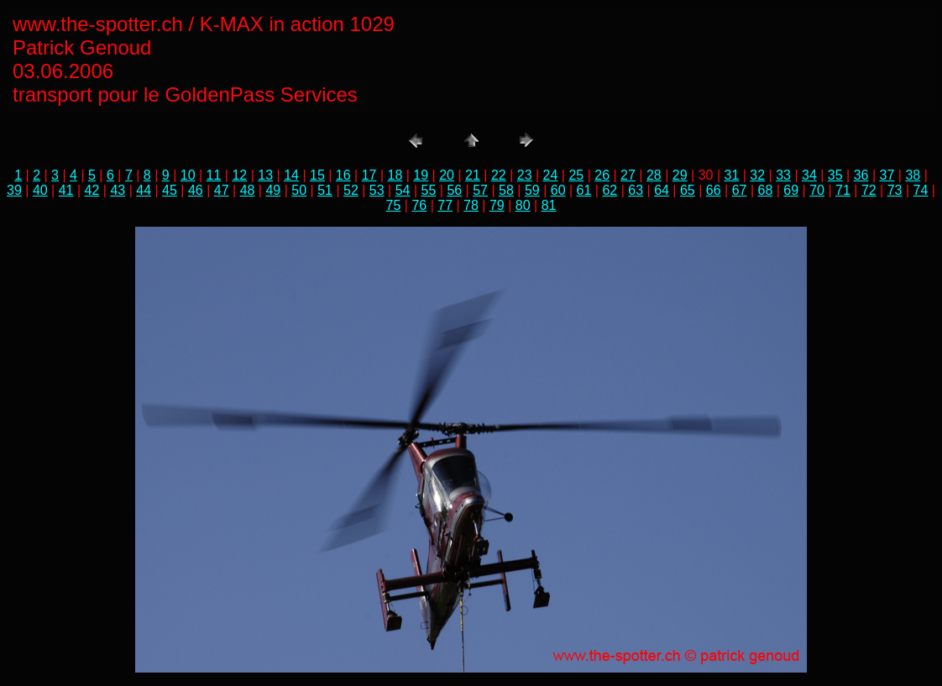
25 (576, 175)
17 (369, 175)
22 (498, 175)
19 (420, 175)
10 (188, 175)
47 (221, 190)
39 (14, 190)
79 (497, 205)
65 (687, 190)
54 (403, 190)
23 (524, 175)
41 (66, 190)
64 (661, 190)
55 (429, 190)
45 (169, 190)
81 (549, 205)
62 (609, 190)
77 (445, 205)
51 (324, 190)
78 (471, 205)
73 (895, 190)
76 (419, 205)
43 (117, 190)
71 (842, 190)
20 (446, 175)
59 (532, 190)
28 (654, 175)
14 (291, 175)
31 (731, 175)
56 (454, 190)
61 (584, 190)
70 (816, 190)
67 (739, 190)
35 (835, 175)
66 (713, 190)
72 (869, 190)
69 (790, 190)
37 (887, 175)
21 (472, 175)
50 (298, 190)
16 (343, 175)
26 (602, 175)
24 (550, 175)
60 (558, 190)
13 (265, 175)
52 (350, 190)
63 (635, 190)
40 (40, 190)
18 (395, 175)
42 (92, 190)
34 (809, 175)
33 (783, 175)
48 (247, 190)
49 (272, 190)
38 (912, 175)
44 (143, 190)
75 (393, 205)
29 (680, 175)
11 (214, 175)
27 (628, 175)
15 (317, 175)
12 (239, 175)
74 (921, 190)
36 (861, 175)
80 (523, 205)
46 (195, 190)
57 (480, 190)
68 (765, 190)
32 (757, 175)
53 (377, 190)
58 (506, 190)
